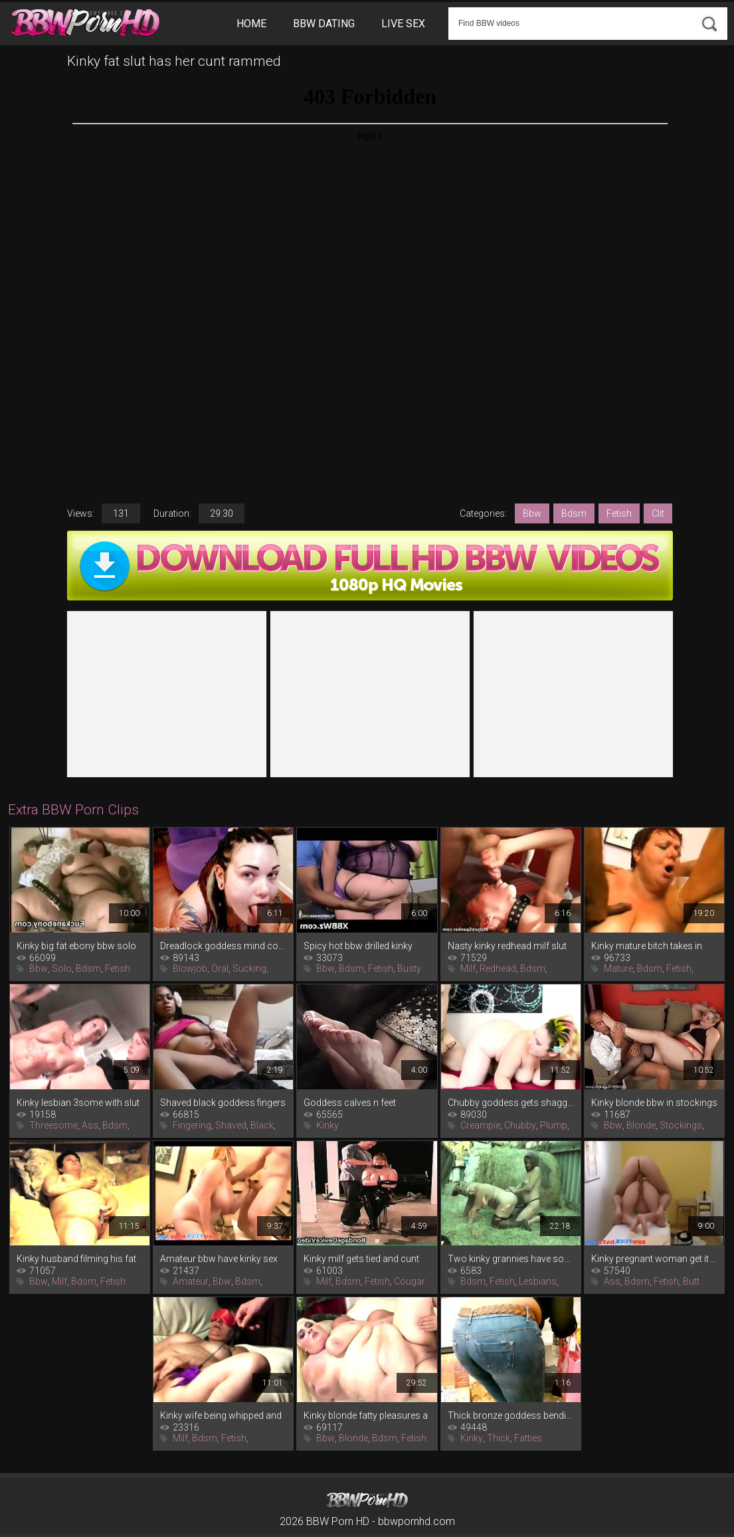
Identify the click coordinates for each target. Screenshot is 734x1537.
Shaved (230, 1125)
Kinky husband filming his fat (76, 1258)
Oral (220, 968)
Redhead (498, 968)
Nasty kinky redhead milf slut (507, 946)
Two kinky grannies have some (511, 1258)
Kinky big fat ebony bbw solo (76, 946)
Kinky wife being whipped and (221, 1415)
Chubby (520, 1125)
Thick (498, 1438)
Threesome (53, 1125)
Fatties (528, 1438)
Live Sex (403, 23)
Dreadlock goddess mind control (223, 946)
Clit (658, 513)
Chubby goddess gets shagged (511, 1102)
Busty (409, 968)
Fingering (192, 1125)
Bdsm (574, 513)
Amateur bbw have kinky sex (219, 1258)
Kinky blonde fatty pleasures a (366, 1415)
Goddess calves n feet (350, 1102)
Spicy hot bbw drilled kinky (358, 946)
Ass (90, 1125)
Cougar (409, 1281)
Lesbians (538, 1281)
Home (251, 23)
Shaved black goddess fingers (223, 1102)
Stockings (681, 1125)
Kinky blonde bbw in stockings (654, 1102)
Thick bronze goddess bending (511, 1415)
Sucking (249, 968)
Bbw (532, 513)
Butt (691, 1281)
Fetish (619, 513)
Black (262, 1125)
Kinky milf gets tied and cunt (361, 1258)
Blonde (641, 1125)
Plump (553, 1125)
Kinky (327, 1125)
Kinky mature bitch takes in (646, 946)
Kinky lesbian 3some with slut (78, 1102)
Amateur (191, 1281)
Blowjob (190, 968)
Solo (62, 968)
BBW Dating (324, 23)
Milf (468, 968)
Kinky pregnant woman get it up (654, 1258)
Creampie (480, 1125)
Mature (618, 968)
